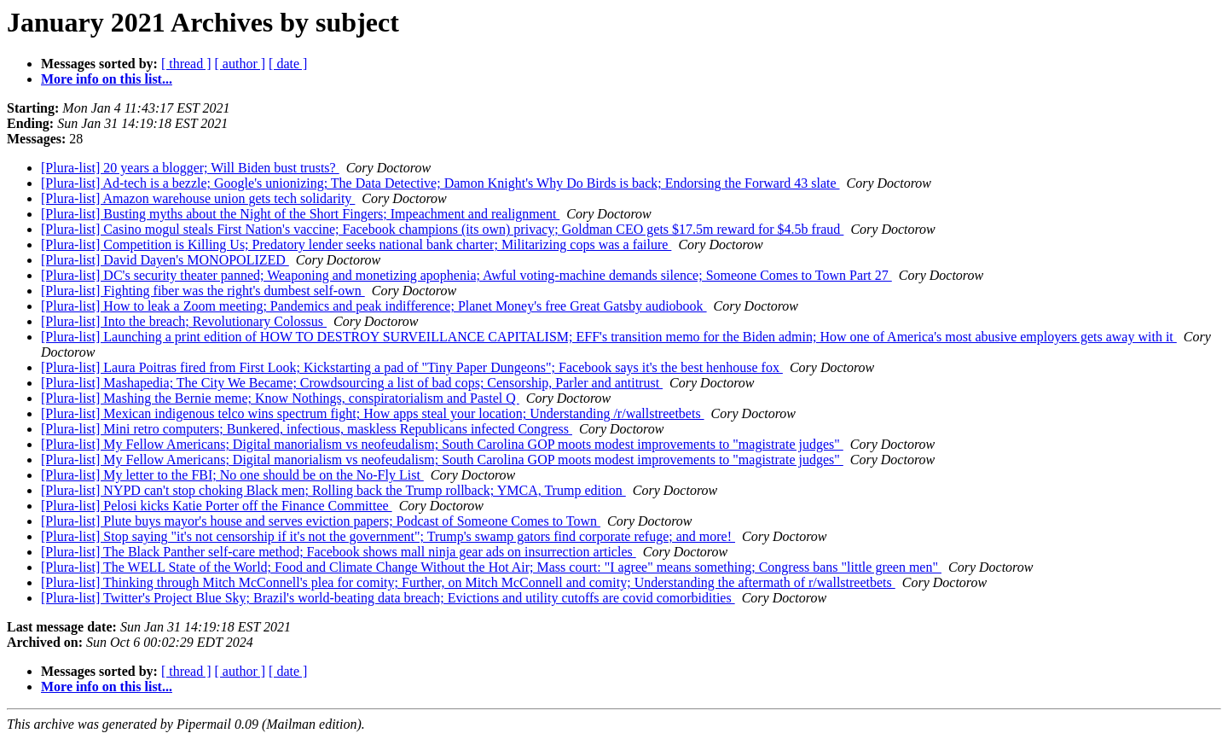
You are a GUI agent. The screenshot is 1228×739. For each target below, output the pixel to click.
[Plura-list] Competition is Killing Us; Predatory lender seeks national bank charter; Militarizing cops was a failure (356, 244)
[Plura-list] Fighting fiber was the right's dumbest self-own (203, 290)
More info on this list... (106, 79)
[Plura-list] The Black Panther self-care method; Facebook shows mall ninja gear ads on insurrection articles (338, 551)
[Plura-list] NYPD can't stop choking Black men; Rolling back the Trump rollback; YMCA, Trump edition (333, 490)
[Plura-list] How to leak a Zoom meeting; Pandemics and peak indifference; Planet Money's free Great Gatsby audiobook (374, 306)
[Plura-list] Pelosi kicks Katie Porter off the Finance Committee (216, 505)
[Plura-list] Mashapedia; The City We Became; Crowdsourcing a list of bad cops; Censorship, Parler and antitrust (352, 382)
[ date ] (288, 63)
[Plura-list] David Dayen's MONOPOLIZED (165, 260)
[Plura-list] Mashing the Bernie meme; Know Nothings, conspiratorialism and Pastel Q (280, 398)
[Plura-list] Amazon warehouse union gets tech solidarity (198, 198)
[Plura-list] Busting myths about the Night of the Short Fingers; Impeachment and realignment (300, 214)
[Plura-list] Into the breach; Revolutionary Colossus (184, 321)
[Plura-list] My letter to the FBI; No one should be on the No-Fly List (232, 475)
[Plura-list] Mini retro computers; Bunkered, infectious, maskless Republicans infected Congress (306, 429)
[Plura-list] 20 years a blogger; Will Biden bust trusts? (190, 167)
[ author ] (240, 63)
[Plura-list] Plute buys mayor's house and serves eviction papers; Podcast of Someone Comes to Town (320, 521)
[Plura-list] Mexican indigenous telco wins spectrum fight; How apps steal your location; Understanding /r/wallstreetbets (372, 413)
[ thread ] (186, 63)
